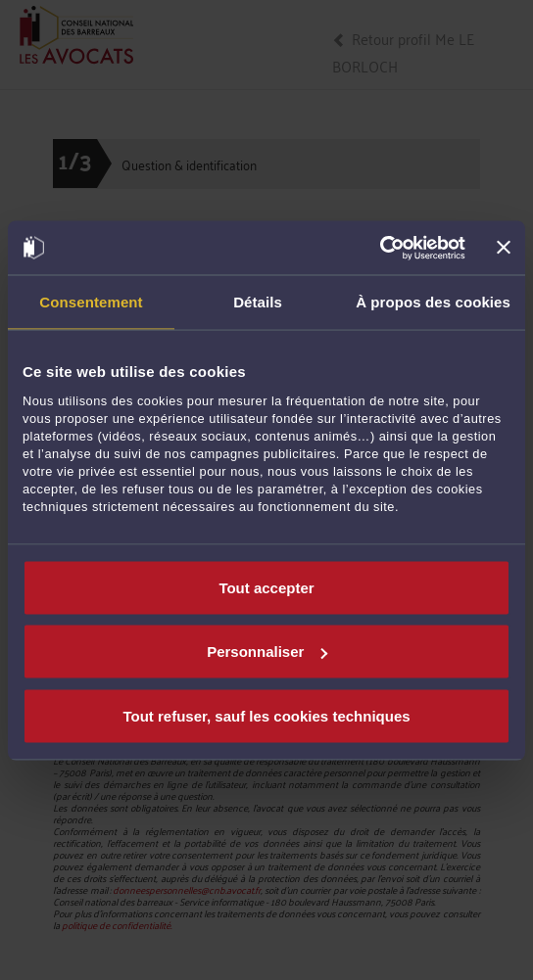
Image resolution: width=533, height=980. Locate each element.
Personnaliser (267, 651)
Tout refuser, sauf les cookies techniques (266, 715)
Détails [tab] (257, 302)
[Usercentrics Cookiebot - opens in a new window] (379, 247)
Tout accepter (266, 587)
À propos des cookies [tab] (433, 302)
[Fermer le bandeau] (503, 248)
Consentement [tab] (90, 302)
